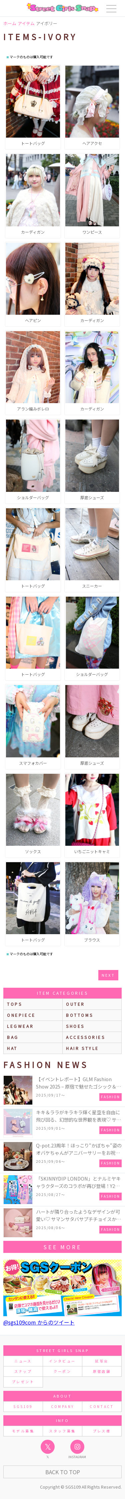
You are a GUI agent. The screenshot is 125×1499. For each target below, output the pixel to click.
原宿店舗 (102, 1371)
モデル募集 (23, 1430)
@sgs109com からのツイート (39, 1322)
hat (12, 1048)
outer (75, 1004)
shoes (75, 1026)
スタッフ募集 (62, 1430)
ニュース (23, 1360)
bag (13, 1037)
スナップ (23, 1371)
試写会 (101, 1360)
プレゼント (23, 1381)
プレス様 (102, 1430)
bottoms (79, 1015)
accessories (85, 1037)
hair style (82, 1048)
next (108, 975)
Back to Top (62, 1472)
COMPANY (62, 1406)
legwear (20, 1026)
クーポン (62, 1371)
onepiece (21, 1015)
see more (62, 1247)
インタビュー (62, 1360)
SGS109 (23, 1406)
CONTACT (102, 1406)
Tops (14, 1004)
